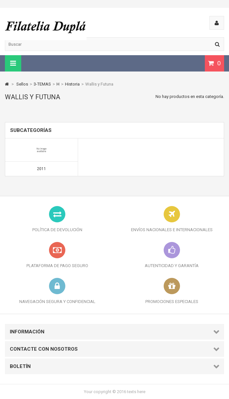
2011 (41, 169)
